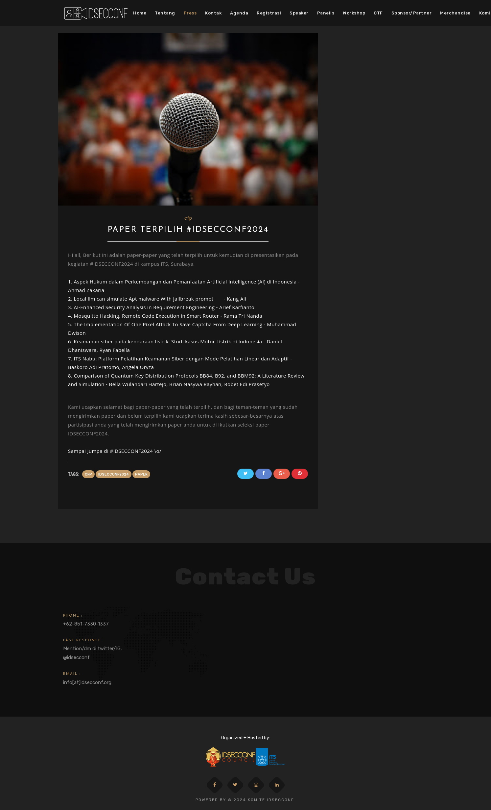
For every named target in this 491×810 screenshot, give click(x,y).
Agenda (239, 13)
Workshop (354, 13)
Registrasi (269, 13)
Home (139, 13)
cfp (188, 218)
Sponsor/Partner (411, 13)
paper (141, 474)
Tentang (165, 13)
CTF (378, 13)
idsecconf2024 (113, 474)
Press (190, 13)
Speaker (299, 13)
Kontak (213, 13)
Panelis (326, 13)
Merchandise (455, 13)
